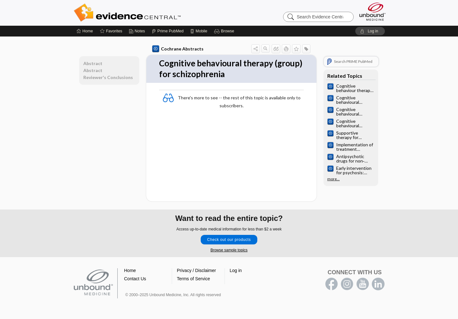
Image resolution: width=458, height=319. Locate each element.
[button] (225, 31)
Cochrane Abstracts (178, 49)
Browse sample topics (229, 250)
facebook (331, 284)
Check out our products (229, 239)
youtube (362, 284)
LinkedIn (378, 284)
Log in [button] (236, 270)
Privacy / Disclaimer (196, 270)
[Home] (85, 31)
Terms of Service (193, 278)
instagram (347, 284)
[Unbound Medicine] (372, 12)
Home (130, 270)
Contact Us (135, 278)
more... (333, 179)
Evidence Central (152, 12)
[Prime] (168, 31)
